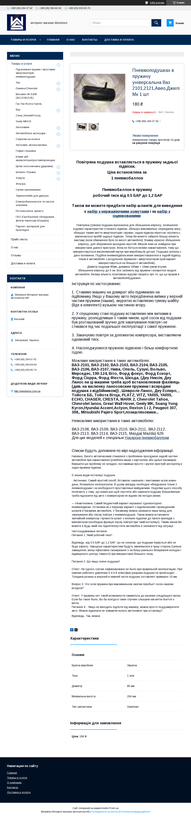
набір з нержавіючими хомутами (118, 211)
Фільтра (21, 183)
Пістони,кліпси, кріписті (29, 210)
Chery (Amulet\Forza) (28, 115)
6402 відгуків (157, 2)
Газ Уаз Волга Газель (29, 103)
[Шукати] (156, 23)
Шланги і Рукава (26, 172)
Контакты (89, 39)
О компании (14, 782)
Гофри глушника (26, 150)
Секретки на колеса (28, 139)
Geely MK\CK (23, 121)
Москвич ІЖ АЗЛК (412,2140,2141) (26, 96)
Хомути (20, 177)
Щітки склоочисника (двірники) (34, 166)
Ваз (18, 109)
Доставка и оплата (119, 39)
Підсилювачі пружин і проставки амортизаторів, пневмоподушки (35, 73)
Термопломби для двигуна (32, 195)
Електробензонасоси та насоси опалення (35, 203)
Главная (53, 39)
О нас (70, 39)
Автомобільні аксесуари (30, 133)
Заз (18, 82)
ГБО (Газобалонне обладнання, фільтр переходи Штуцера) (35, 218)
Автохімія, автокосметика (31, 144)
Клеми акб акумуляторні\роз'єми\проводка (35, 158)
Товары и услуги (23, 39)
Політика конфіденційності (135, 811)
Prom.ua (113, 808)
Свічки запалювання (28, 189)
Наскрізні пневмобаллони (147, 438)
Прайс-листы (19, 239)
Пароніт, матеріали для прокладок (30, 228)
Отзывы (16, 255)
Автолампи (22, 127)
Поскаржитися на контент (105, 811)
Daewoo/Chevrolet (26, 88)
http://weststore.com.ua (27, 391)
